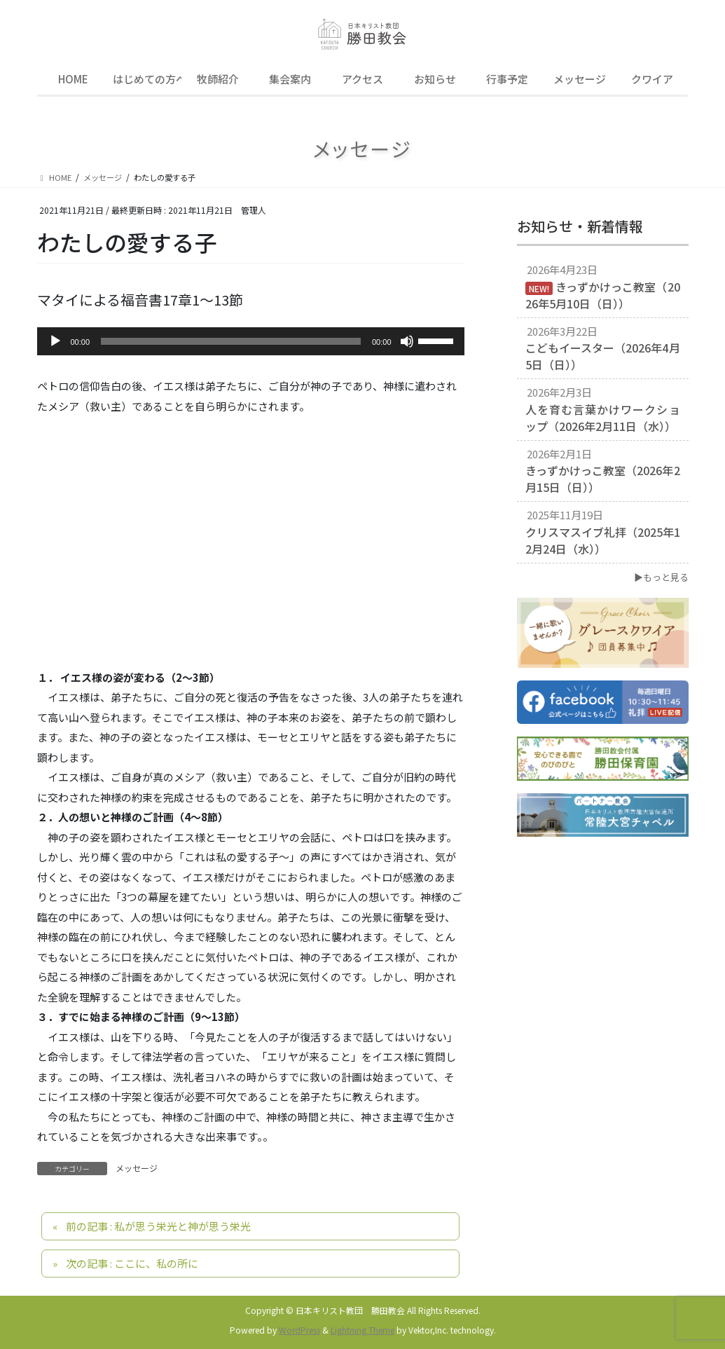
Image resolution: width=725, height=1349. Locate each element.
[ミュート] (407, 341)
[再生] (55, 341)
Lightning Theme (362, 1330)
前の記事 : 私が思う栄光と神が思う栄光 (158, 1226)
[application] (250, 341)
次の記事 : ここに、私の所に (132, 1263)
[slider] (231, 341)
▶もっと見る (661, 577)
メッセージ (137, 1168)
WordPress (299, 1330)
